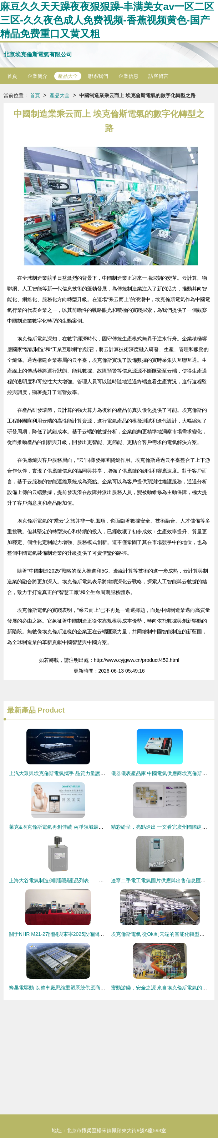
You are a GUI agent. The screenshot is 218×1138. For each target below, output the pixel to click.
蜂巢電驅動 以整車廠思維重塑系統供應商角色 (59, 987)
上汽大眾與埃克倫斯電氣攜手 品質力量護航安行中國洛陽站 (74, 773)
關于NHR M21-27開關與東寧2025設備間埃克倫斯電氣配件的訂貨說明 (86, 934)
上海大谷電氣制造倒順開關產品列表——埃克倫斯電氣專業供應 (79, 880)
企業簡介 (37, 76)
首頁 (12, 76)
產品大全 (68, 76)
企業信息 (128, 76)
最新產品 (21, 710)
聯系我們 (98, 76)
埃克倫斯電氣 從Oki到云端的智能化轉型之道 (160, 934)
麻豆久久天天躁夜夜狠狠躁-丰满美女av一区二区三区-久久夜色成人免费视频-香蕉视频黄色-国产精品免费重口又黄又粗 (107, 20)
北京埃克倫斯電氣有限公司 (38, 54)
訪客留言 (158, 76)
